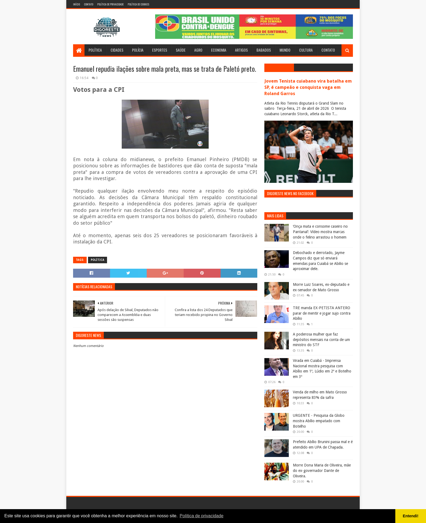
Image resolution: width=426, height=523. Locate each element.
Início (76, 4)
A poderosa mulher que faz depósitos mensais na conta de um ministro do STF (321, 339)
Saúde (181, 50)
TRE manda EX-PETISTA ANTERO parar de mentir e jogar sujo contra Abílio (321, 313)
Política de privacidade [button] (201, 515)
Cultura (306, 50)
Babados (263, 50)
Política (95, 50)
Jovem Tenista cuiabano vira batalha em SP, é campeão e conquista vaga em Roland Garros (308, 87)
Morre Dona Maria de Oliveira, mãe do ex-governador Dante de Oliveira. (322, 470)
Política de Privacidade (110, 4)
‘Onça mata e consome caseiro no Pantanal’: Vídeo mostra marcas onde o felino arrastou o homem (320, 231)
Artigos (241, 50)
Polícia (137, 50)
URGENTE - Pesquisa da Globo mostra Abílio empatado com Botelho (318, 420)
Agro (198, 50)
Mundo (285, 50)
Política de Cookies (138, 4)
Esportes (159, 50)
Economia (218, 50)
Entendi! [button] (411, 516)
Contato (88, 4)
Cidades (117, 50)
